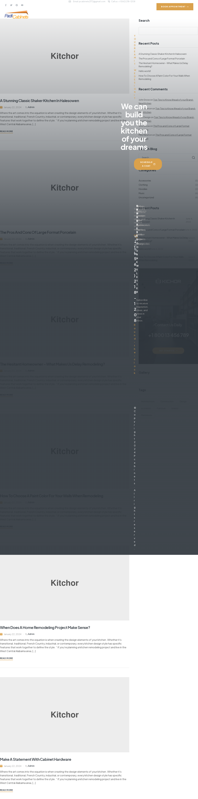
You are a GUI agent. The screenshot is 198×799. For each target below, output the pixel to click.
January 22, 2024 (12, 634)
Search (193, 31)
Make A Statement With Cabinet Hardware (35, 759)
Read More (6, 658)
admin (31, 634)
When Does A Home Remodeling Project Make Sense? (45, 627)
